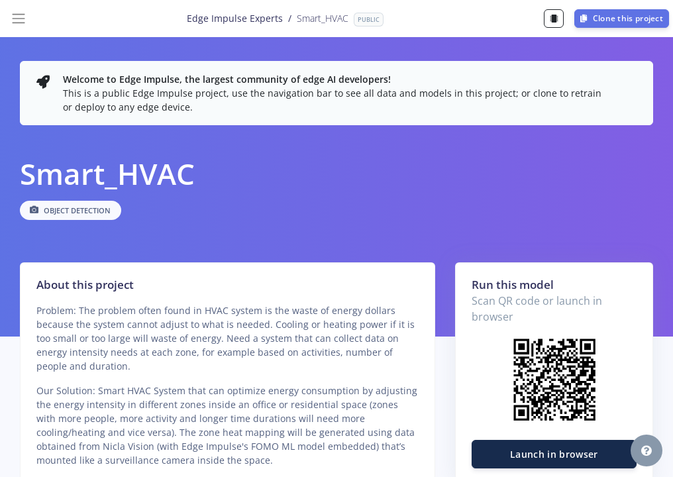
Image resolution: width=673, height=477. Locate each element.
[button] (646, 450)
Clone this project (621, 18)
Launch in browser (554, 454)
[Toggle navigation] (18, 18)
